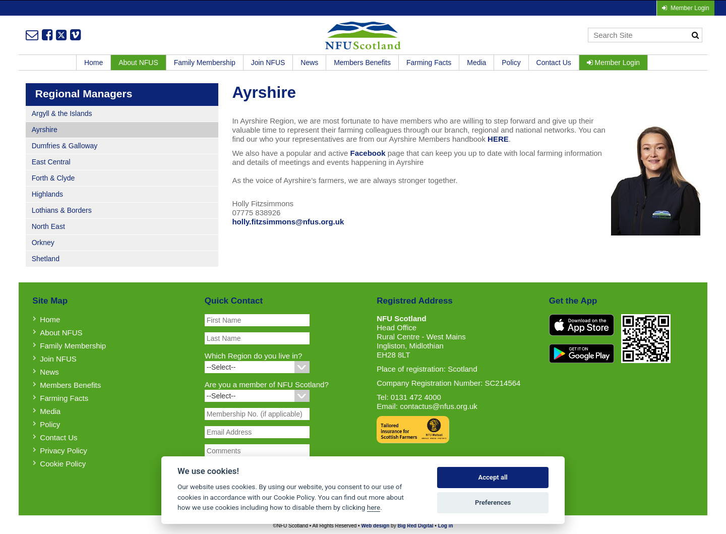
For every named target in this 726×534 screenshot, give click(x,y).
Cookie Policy (63, 463)
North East (48, 226)
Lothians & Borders (62, 210)
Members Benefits (362, 62)
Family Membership (204, 62)
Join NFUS (268, 62)
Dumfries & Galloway (65, 146)
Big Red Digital (415, 525)
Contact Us (553, 62)
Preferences (493, 502)
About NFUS (138, 62)
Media (476, 62)
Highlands (47, 194)
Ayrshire (44, 130)
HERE (498, 139)
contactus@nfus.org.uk (438, 406)
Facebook (367, 153)
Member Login (613, 62)
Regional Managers (84, 93)
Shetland (45, 259)
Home (93, 62)
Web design (375, 525)
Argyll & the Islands (62, 113)
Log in (445, 525)
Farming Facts (428, 62)
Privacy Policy (63, 450)
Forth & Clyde (53, 178)
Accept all (492, 477)
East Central (51, 162)
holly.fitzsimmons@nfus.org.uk (288, 221)
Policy (511, 62)
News (309, 62)
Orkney (43, 243)
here (373, 507)
